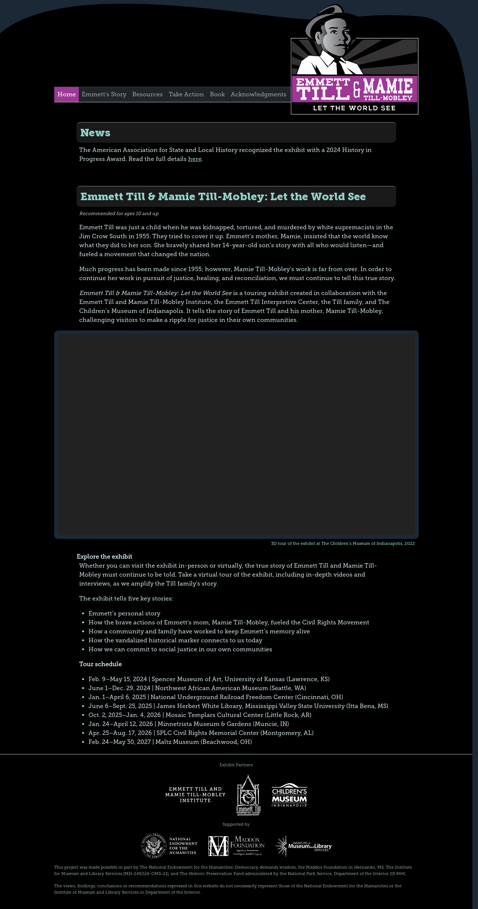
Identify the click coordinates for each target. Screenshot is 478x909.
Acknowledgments (258, 94)
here (195, 158)
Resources (147, 94)
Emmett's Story (104, 94)
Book (217, 94)
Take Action (186, 94)
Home (67, 94)
